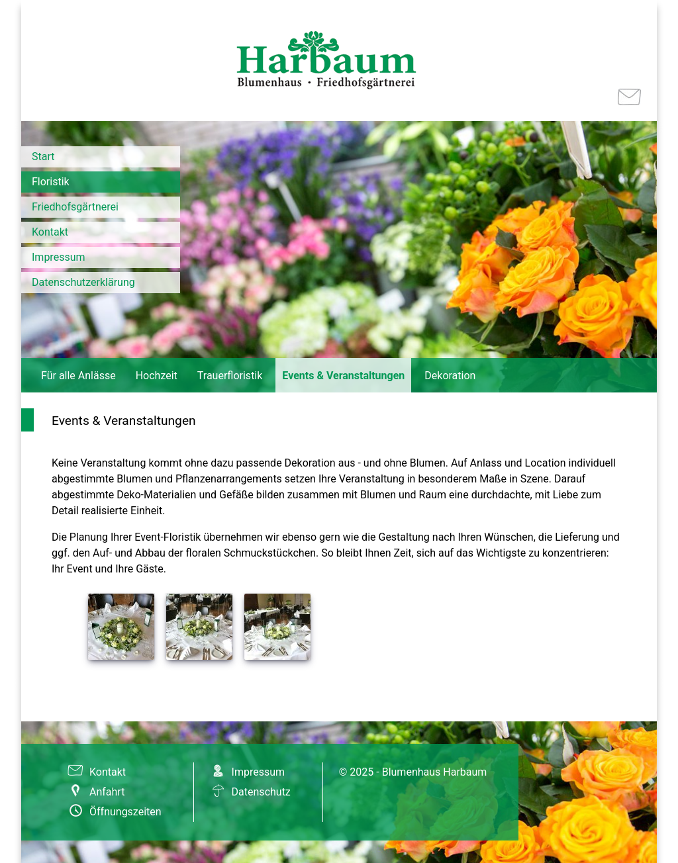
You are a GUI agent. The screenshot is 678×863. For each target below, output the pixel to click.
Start (43, 156)
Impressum (58, 257)
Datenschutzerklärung (83, 282)
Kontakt (50, 232)
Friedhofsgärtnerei (75, 207)
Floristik (51, 181)
